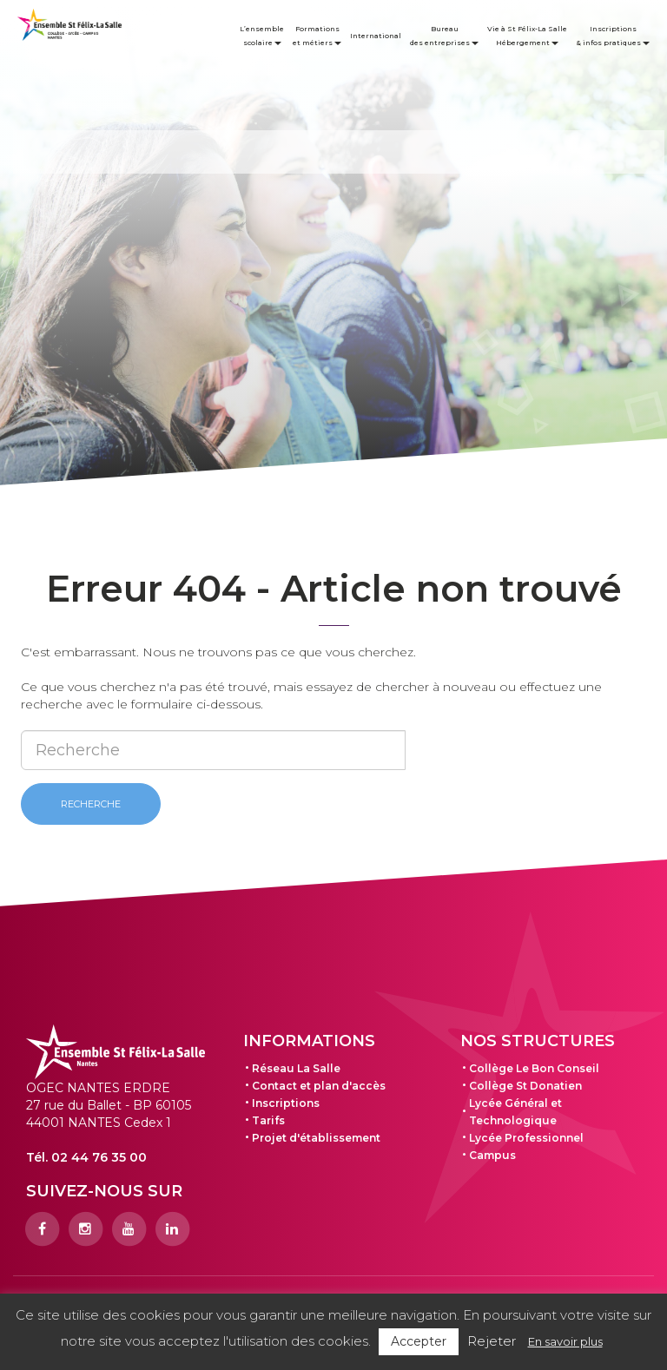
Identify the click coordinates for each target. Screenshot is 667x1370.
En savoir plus (565, 1341)
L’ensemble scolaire (262, 35)
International (375, 35)
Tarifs (268, 1120)
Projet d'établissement (316, 1137)
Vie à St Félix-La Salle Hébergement (527, 35)
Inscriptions (286, 1103)
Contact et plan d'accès (319, 1085)
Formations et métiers (317, 35)
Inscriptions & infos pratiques (613, 35)
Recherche (91, 804)
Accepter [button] (418, 1341)
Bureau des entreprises (444, 35)
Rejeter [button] (491, 1341)
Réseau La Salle (296, 1068)
